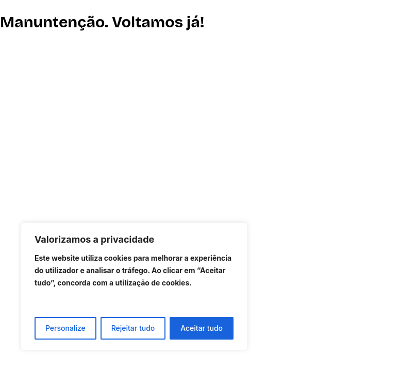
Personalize (65, 328)
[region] (134, 286)
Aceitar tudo (201, 328)
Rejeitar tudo (133, 328)
